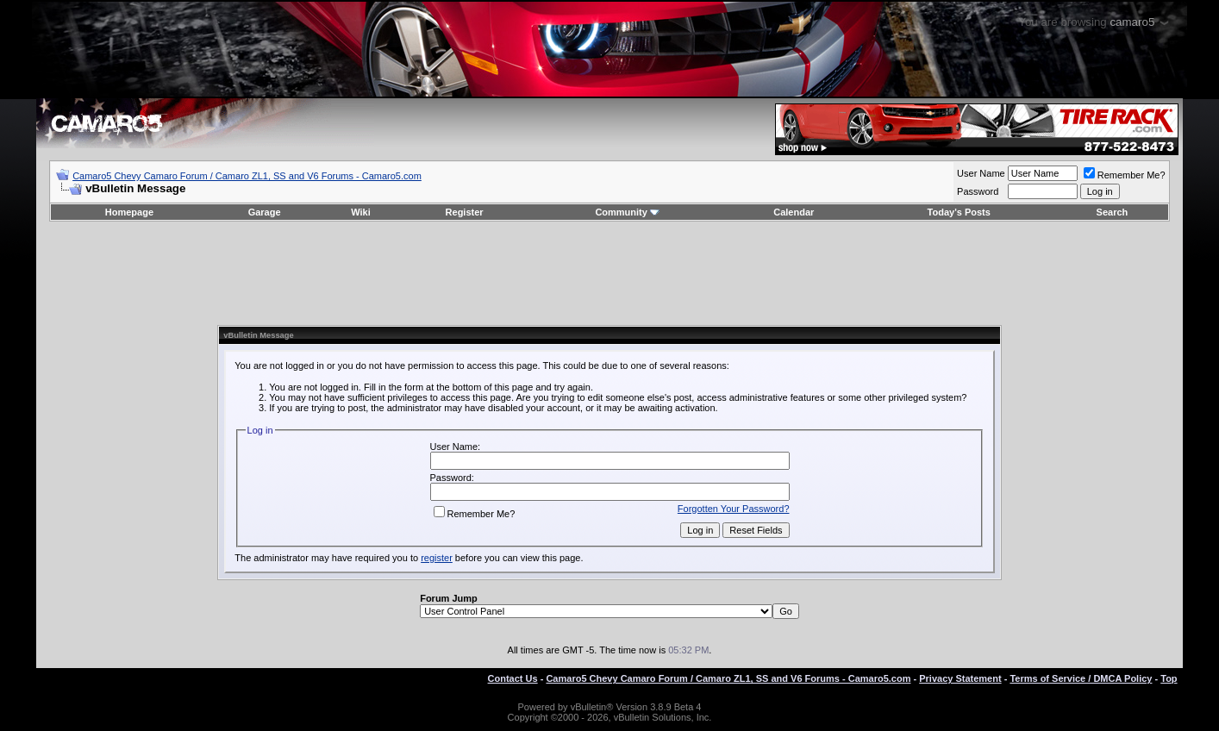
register (437, 558)
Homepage (129, 212)
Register (465, 212)
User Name (981, 173)
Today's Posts (959, 212)
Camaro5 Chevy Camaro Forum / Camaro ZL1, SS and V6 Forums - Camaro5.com (247, 176)
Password (977, 191)
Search (1112, 212)
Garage (264, 212)
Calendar (793, 212)
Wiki (361, 212)
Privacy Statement (960, 678)
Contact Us (513, 678)
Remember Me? (1125, 175)
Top (1168, 678)
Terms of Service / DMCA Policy (1081, 678)
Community (627, 212)
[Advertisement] (609, 273)
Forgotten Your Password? (734, 508)
